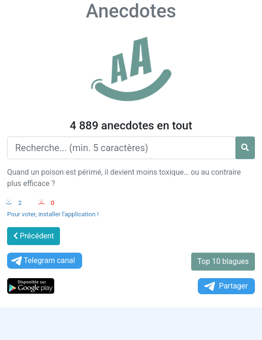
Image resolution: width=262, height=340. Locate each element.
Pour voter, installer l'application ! (53, 214)
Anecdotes (131, 11)
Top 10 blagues (223, 261)
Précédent (33, 235)
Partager (225, 286)
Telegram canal (42, 261)
